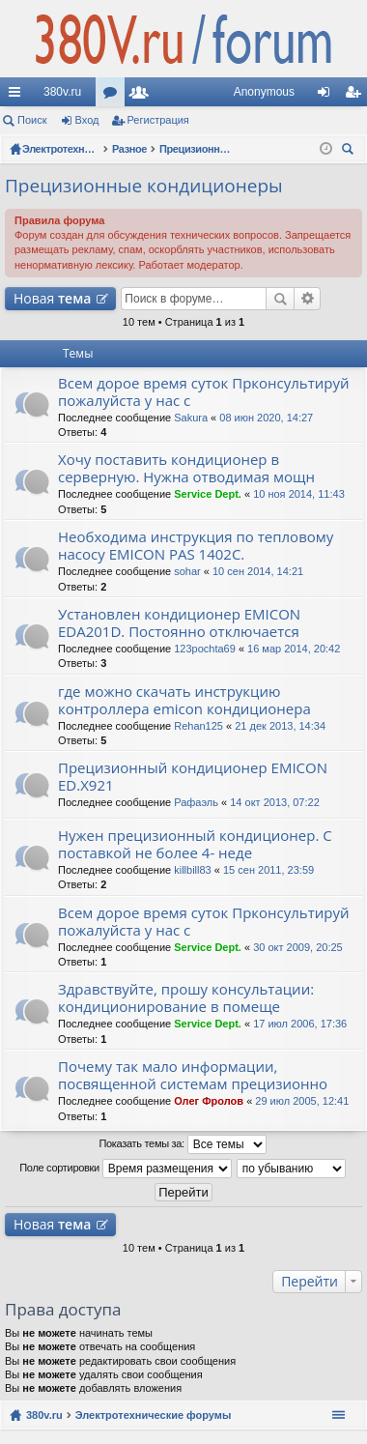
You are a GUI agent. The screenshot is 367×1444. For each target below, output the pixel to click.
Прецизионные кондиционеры (144, 185)
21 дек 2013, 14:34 (280, 726)
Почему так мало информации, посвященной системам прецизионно (192, 1075)
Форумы (114, 95)
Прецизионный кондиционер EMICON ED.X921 (192, 776)
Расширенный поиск (308, 298)
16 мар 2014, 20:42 (293, 648)
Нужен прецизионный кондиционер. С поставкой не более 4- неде (195, 844)
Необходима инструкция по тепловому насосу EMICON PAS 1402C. (195, 545)
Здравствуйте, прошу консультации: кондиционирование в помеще (186, 998)
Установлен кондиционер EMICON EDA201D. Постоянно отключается (179, 623)
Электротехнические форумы (153, 1415)
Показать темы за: (182, 1144)
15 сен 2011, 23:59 (268, 870)
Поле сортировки (125, 1168)
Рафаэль (196, 802)
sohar (187, 571)
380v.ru (62, 92)
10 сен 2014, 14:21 (257, 571)
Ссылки (18, 95)
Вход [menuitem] (328, 95)
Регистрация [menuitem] (356, 95)
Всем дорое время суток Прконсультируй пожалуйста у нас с (204, 392)
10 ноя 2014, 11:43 (299, 494)
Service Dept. (207, 494)
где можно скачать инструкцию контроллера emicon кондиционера (184, 700)
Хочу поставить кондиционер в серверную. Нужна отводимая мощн (186, 468)
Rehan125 (198, 726)
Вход (87, 120)
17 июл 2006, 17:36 (300, 1023)
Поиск (31, 120)
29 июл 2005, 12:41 (302, 1101)
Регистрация (158, 120)
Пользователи (143, 95)
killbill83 (193, 870)
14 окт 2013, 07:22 (275, 802)
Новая (52, 298)
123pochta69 (205, 648)
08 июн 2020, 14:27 (266, 417)
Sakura (191, 417)
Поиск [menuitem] (350, 151)
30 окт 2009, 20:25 (298, 947)
